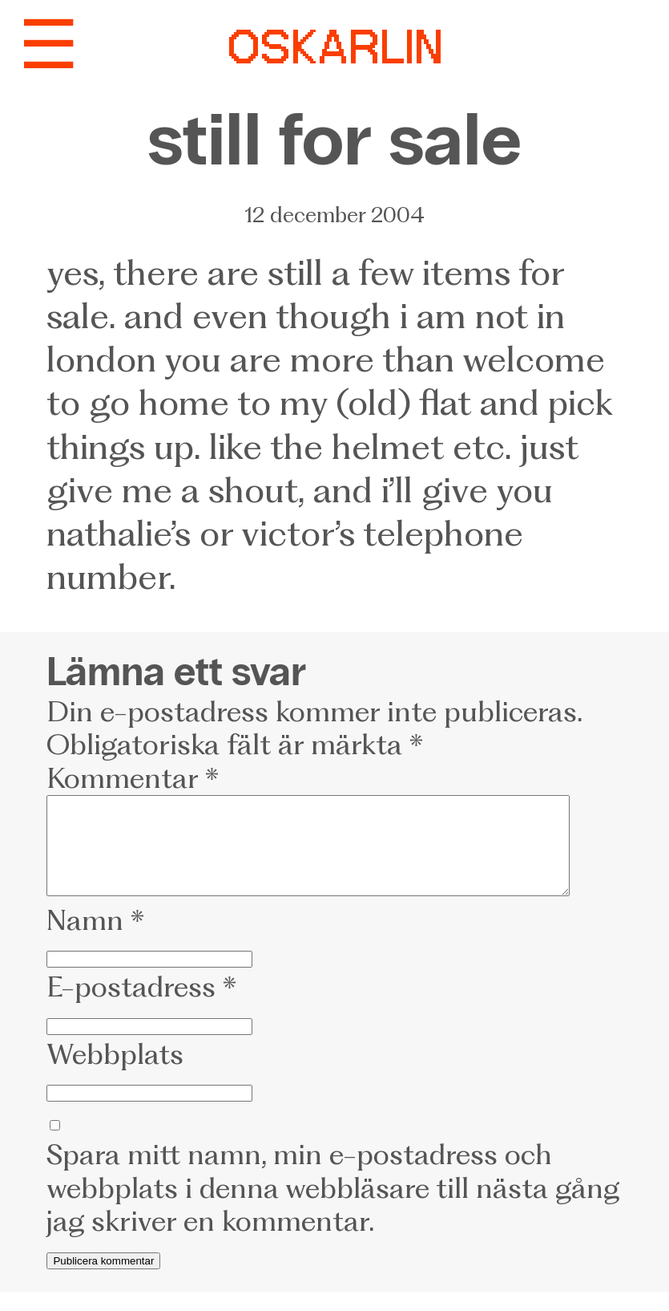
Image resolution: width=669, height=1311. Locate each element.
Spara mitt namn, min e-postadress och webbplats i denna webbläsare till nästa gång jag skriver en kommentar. (332, 1207)
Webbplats (114, 1073)
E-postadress (141, 1006)
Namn (95, 939)
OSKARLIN (335, 50)
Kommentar (133, 778)
